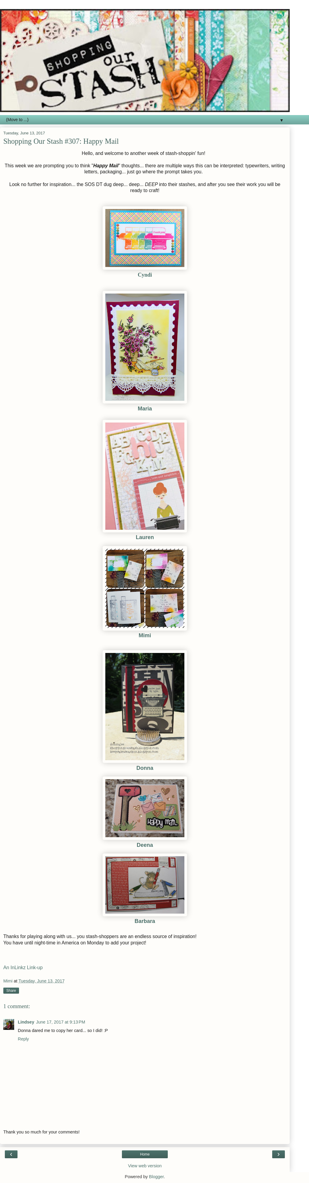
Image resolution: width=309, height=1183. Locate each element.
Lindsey (26, 1022)
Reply (23, 1039)
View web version (145, 1165)
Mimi (145, 635)
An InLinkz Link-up (23, 967)
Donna (144, 768)
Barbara (145, 921)
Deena (145, 845)
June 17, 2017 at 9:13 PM (60, 1022)
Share (11, 991)
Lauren (145, 537)
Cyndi (145, 275)
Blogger (156, 1176)
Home (145, 1154)
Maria (145, 409)
